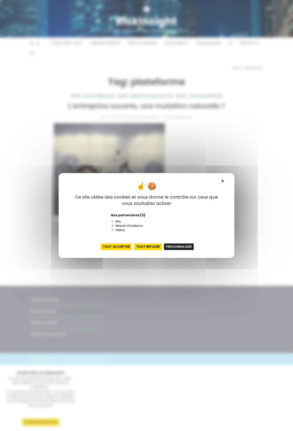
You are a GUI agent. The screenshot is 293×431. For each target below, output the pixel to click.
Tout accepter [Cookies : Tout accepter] (116, 246)
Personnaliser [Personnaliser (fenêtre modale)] (179, 246)
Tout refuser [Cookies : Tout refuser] (148, 246)
